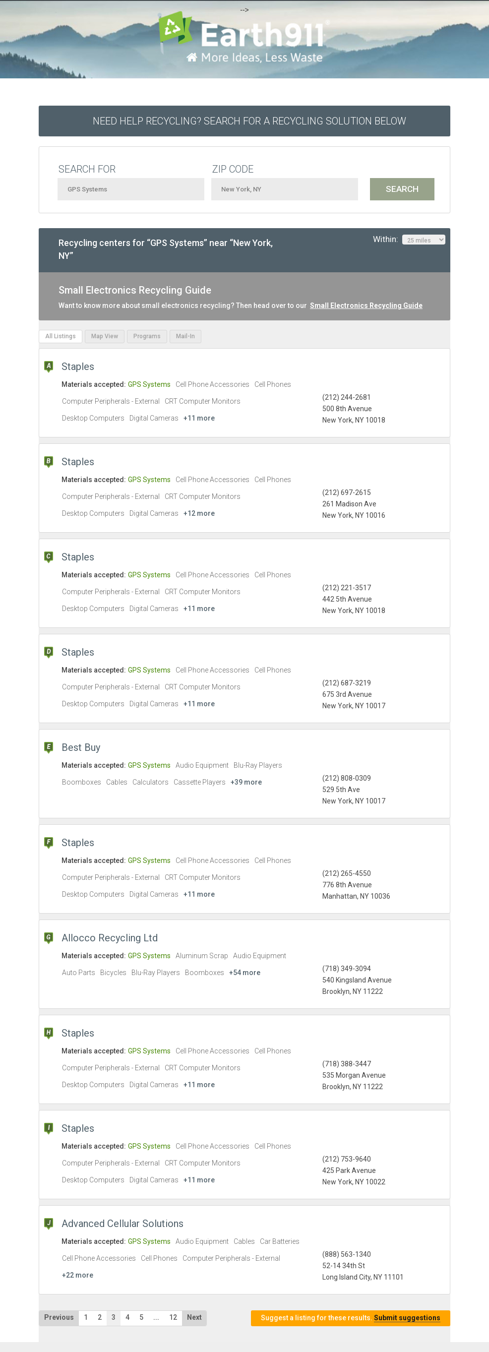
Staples (77, 366)
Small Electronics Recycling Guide (366, 305)
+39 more (246, 782)
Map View (104, 336)
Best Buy (80, 747)
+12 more (199, 513)
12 (173, 1317)
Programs (147, 336)
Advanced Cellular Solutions (122, 1223)
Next (194, 1317)
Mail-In (185, 336)
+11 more (199, 418)
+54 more (244, 973)
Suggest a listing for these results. (350, 1318)
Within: (409, 239)
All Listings (60, 336)
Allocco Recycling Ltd (109, 938)
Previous (59, 1317)
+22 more (77, 1275)
